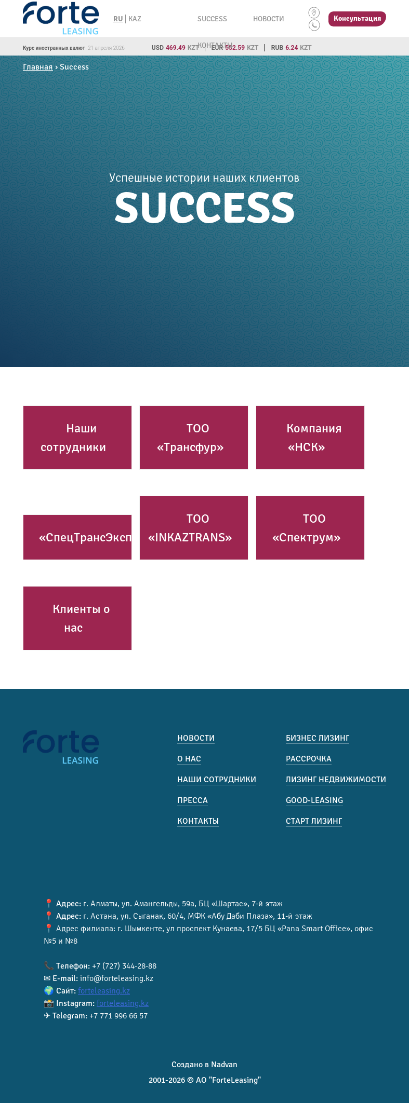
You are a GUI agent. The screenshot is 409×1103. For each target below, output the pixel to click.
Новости (268, 19)
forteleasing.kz (104, 991)
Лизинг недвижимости (336, 779)
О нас (189, 759)
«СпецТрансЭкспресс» (101, 537)
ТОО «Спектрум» (306, 528)
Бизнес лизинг (317, 738)
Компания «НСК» (314, 437)
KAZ (134, 19)
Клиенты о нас (81, 618)
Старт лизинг (314, 821)
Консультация (357, 18)
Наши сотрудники (73, 437)
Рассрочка (309, 759)
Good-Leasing (314, 800)
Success (212, 19)
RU (118, 19)
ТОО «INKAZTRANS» (190, 528)
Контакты (214, 45)
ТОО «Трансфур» (190, 437)
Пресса (192, 800)
